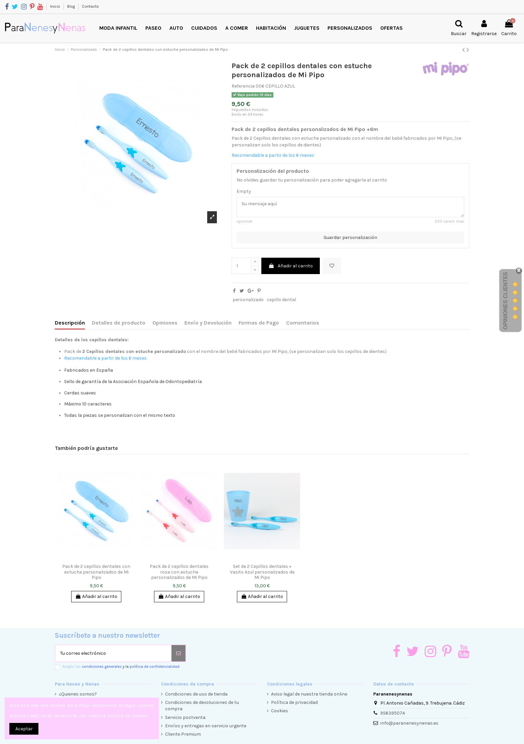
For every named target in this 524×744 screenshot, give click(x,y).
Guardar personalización (350, 237)
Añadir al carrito (290, 266)
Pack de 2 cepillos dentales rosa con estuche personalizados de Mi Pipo (179, 572)
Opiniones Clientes (505, 301)
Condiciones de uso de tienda (196, 694)
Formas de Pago (259, 323)
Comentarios (302, 323)
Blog (71, 6)
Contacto (90, 6)
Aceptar (24, 729)
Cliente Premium (183, 734)
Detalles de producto (118, 323)
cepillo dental (281, 299)
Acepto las (120, 666)
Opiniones (164, 323)
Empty (244, 191)
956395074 (392, 713)
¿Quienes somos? (78, 694)
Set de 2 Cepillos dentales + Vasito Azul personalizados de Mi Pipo (262, 572)
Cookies (279, 711)
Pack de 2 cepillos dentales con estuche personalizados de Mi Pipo (96, 572)
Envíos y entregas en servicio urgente (205, 726)
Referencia (243, 86)
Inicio (55, 6)
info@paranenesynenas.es (409, 723)
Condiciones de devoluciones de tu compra (202, 706)
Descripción (70, 323)
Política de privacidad (294, 702)
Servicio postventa (185, 717)
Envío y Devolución (208, 323)
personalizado (248, 299)
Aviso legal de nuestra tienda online (309, 694)
